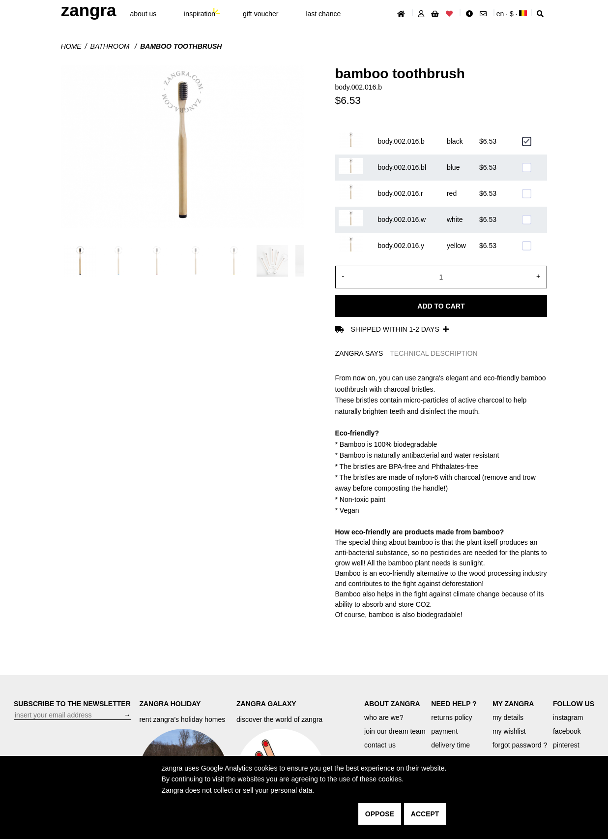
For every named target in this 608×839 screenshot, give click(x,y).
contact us (380, 745)
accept (425, 814)
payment (444, 731)
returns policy (451, 717)
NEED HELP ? (453, 704)
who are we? (383, 717)
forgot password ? (519, 745)
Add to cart (440, 306)
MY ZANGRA (513, 704)
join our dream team (395, 731)
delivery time (450, 745)
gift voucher (260, 14)
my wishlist (509, 731)
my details (507, 717)
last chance (323, 14)
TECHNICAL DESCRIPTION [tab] (433, 353)
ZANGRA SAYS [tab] (359, 353)
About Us (143, 14)
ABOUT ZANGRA (392, 704)
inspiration (199, 14)
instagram (568, 717)
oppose (379, 814)
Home (71, 46)
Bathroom (111, 46)
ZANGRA (88, 10)
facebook (567, 731)
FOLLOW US (573, 704)
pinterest (566, 745)
